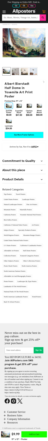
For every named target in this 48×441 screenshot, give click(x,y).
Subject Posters (9, 230)
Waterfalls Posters (26, 210)
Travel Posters (20, 194)
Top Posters (8, 194)
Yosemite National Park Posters (30, 215)
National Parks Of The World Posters (16, 292)
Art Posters (35, 225)
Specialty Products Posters (27, 230)
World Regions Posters (11, 235)
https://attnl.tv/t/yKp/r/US (14, 390)
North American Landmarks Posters (16, 297)
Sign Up (38, 350)
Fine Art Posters (31, 204)
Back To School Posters (12, 302)
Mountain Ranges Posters (31, 235)
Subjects (6, 24)
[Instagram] (14, 401)
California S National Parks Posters (15, 225)
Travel (14, 24)
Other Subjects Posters (11, 261)
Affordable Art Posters (11, 251)
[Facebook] (8, 401)
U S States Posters (10, 245)
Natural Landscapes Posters (13, 204)
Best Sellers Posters (10, 220)
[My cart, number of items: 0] (44, 11)
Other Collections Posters (31, 261)
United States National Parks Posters (16, 240)
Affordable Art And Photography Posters (17, 276)
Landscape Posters (28, 199)
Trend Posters (36, 297)
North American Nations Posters (14, 271)
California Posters (10, 215)
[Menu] (4, 12)
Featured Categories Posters (29, 256)
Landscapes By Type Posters (26, 281)
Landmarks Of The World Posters (15, 286)
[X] (20, 401)
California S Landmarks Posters (30, 245)
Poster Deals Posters (10, 266)
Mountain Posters (9, 210)
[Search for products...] (21, 17)
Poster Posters (8, 281)
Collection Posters (10, 256)
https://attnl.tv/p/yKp (12, 393)
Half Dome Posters (29, 251)
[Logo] (24, 11)
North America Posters (29, 266)
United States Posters (11, 199)
